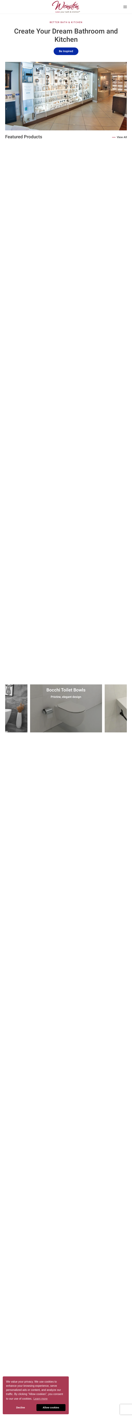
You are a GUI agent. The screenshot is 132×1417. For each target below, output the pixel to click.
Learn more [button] (41, 1398)
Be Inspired (66, 51)
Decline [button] (20, 1407)
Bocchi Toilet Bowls (65, 690)
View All (122, 137)
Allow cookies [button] (51, 1407)
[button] (125, 7)
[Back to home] (66, 7)
